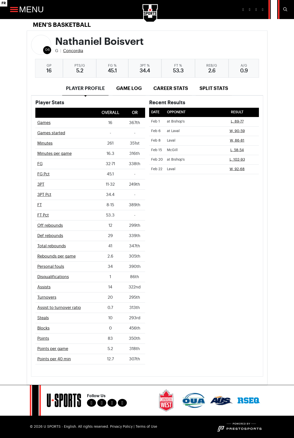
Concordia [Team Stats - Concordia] (73, 51)
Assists (44, 287)
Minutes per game (54, 154)
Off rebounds (50, 226)
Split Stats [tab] (214, 88)
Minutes (45, 143)
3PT (40, 184)
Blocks (43, 328)
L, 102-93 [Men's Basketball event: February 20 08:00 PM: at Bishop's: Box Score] (237, 159)
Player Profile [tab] (85, 88)
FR (4, 3)
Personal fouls (50, 267)
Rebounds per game (56, 256)
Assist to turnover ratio (59, 308)
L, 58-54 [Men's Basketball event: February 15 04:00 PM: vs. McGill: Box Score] (237, 150)
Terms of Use (146, 426)
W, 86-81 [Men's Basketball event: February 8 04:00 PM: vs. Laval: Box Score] (237, 140)
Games (44, 123)
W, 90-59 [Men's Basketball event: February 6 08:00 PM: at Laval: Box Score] (237, 131)
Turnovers (46, 297)
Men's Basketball (62, 25)
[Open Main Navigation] (14, 10)
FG (40, 164)
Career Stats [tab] (170, 88)
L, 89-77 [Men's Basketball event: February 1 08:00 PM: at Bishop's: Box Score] (237, 121)
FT (39, 205)
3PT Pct (44, 195)
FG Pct (43, 174)
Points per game (52, 349)
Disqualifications (53, 277)
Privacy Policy (121, 426)
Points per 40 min (54, 359)
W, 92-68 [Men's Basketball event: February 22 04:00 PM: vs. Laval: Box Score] (237, 169)
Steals (43, 318)
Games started (51, 133)
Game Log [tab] (129, 88)
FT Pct (43, 215)
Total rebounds (51, 246)
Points (43, 339)
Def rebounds (50, 236)
